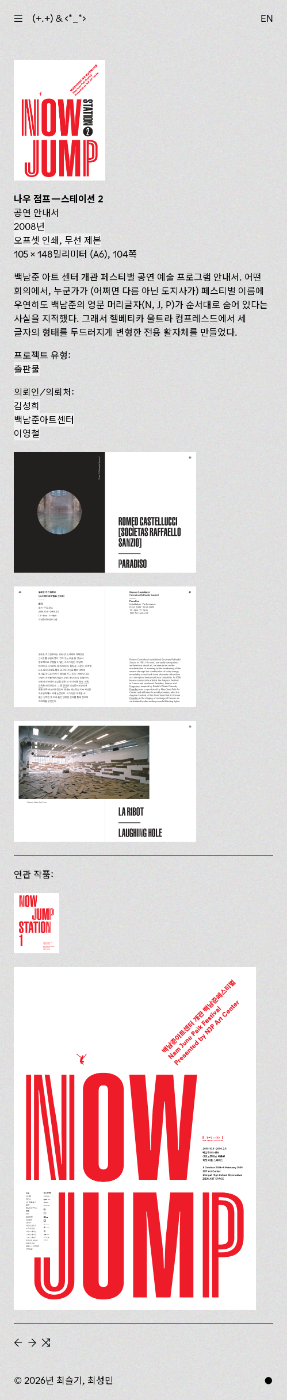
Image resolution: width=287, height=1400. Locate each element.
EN (267, 18)
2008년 (29, 226)
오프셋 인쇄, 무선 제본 (57, 240)
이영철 (27, 433)
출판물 (27, 369)
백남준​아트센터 (44, 419)
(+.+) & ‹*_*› (59, 18)
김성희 (27, 406)
